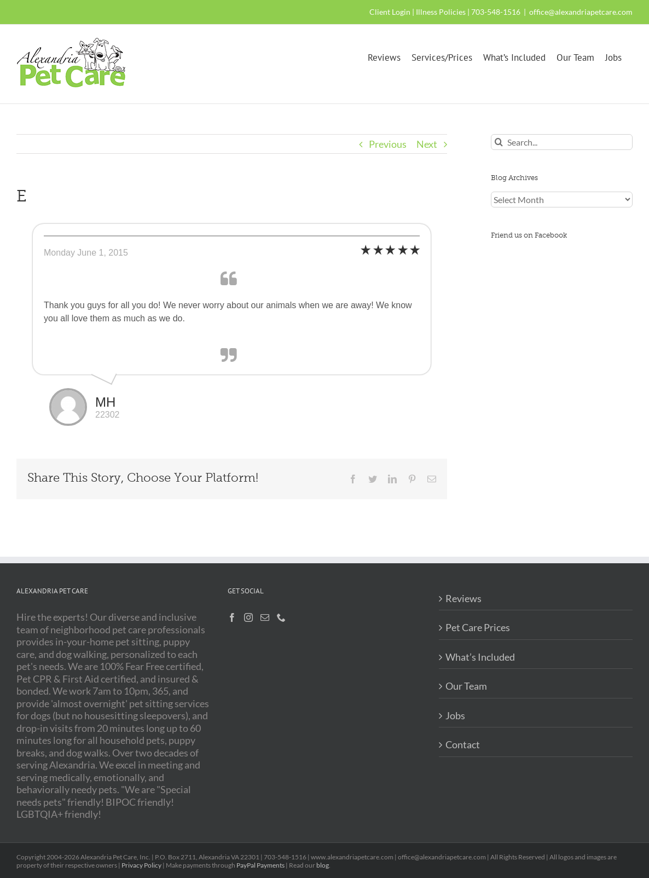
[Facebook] (232, 617)
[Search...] (562, 142)
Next (426, 144)
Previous (388, 144)
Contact (462, 744)
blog (322, 865)
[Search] (499, 142)
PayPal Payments (260, 865)
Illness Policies (441, 11)
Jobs (455, 715)
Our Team (466, 686)
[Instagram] (248, 617)
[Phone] (281, 617)
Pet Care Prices (477, 627)
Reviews (463, 598)
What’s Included (480, 657)
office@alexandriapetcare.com (581, 11)
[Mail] (264, 617)
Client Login (389, 11)
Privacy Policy (141, 865)
